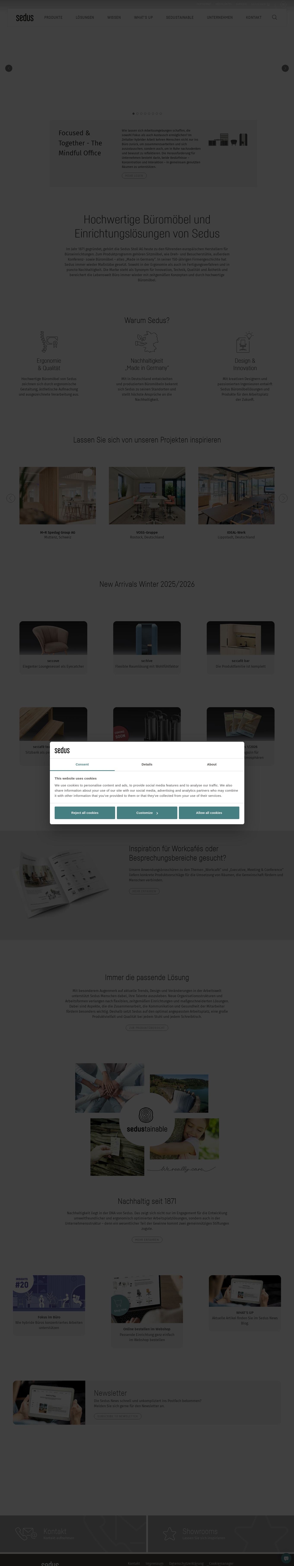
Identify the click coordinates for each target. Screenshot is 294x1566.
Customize (147, 813)
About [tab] (212, 764)
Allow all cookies (209, 813)
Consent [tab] (82, 764)
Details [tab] (147, 764)
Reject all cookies (85, 813)
